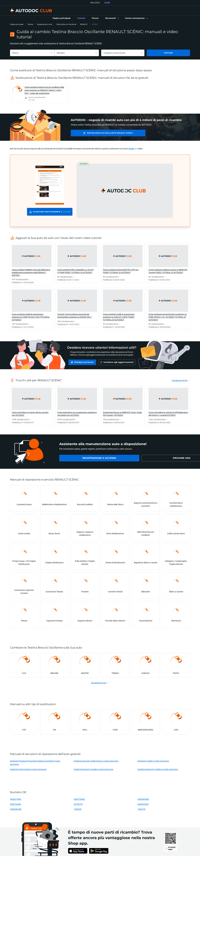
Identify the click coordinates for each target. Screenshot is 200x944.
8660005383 (143, 804)
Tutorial (30, 24)
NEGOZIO (95, 2)
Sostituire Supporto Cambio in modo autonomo (158, 769)
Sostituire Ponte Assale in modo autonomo (28, 769)
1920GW (77, 809)
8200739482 (79, 799)
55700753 (78, 804)
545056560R (143, 799)
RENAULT (84, 24)
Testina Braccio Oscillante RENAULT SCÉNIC (99, 133)
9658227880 (15, 799)
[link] (61, 18)
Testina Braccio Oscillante (66, 24)
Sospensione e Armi (44, 24)
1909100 (141, 809)
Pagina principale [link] (16, 24)
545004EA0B (15, 809)
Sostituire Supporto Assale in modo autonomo (93, 769)
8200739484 (15, 804)
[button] (112, 18)
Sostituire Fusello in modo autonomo (153, 761)
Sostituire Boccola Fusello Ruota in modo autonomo (96, 761)
